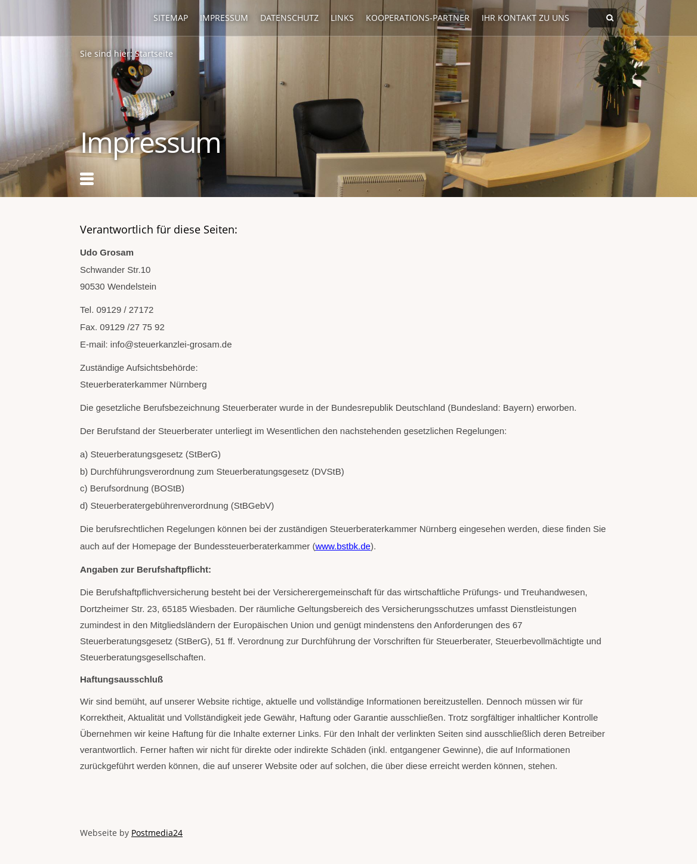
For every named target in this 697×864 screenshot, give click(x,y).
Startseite (154, 53)
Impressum (224, 17)
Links (342, 17)
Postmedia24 (157, 832)
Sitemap (170, 17)
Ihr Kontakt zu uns (525, 17)
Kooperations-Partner (418, 17)
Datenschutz (289, 17)
